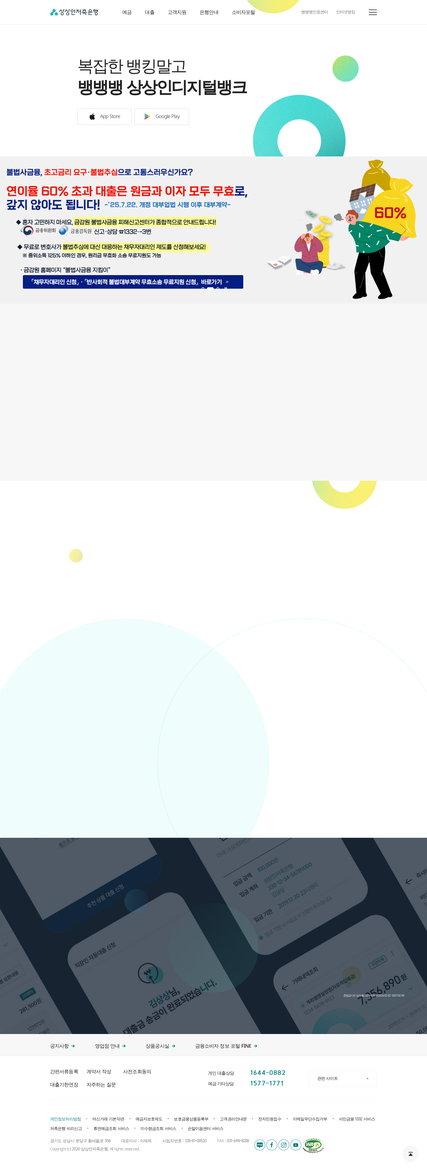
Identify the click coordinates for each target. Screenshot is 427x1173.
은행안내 (209, 12)
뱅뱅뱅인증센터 (314, 12)
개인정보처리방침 (65, 1119)
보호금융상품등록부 (191, 1119)
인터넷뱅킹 (345, 12)
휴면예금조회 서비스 (111, 1129)
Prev (23, 230)
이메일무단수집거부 (310, 1119)
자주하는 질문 (101, 1085)
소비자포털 (243, 12)
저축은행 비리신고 (66, 1129)
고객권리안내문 (233, 1119)
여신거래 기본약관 (108, 1119)
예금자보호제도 (149, 1119)
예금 (127, 12)
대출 (149, 12)
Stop (226, 288)
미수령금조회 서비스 (158, 1129)
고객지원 (177, 12)
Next (403, 230)
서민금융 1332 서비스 (357, 1119)
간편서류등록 (64, 1072)
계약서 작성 (99, 1072)
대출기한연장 (64, 1085)
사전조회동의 (137, 1072)
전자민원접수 (269, 1119)
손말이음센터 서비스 (205, 1129)
